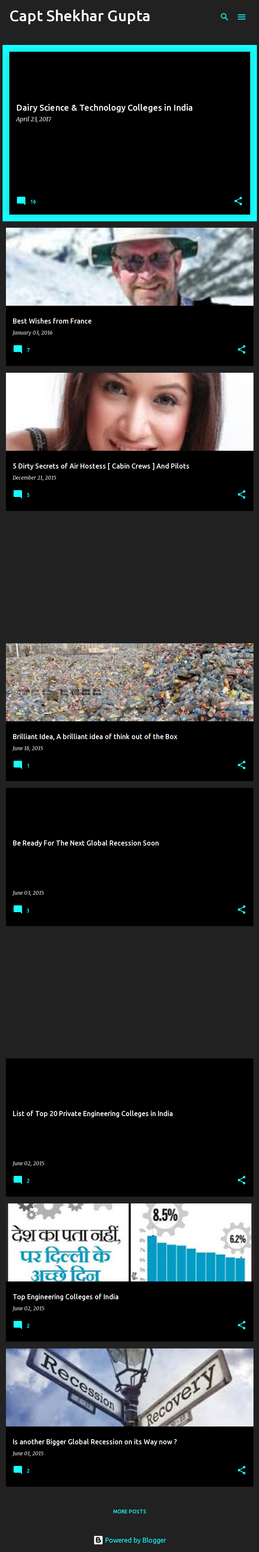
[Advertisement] (129, 577)
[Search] (225, 17)
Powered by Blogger (129, 1540)
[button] (238, 201)
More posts (129, 1511)
